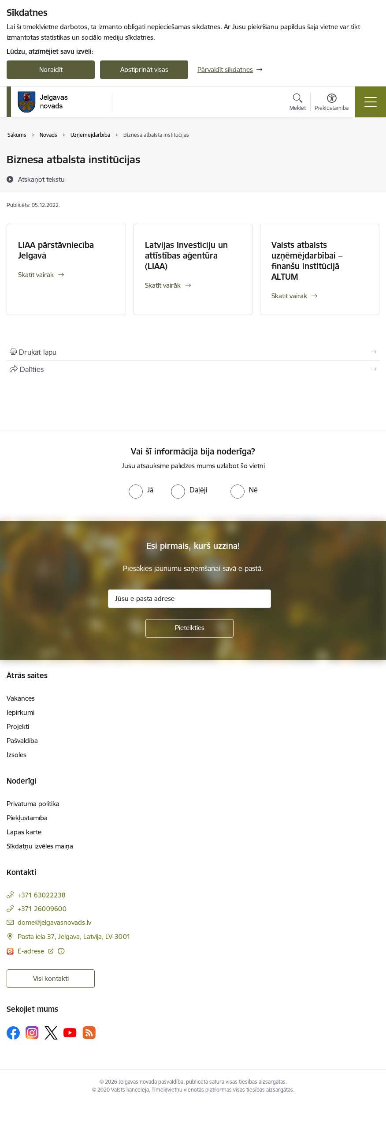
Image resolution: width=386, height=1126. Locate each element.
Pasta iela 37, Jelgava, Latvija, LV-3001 (74, 936)
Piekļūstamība (27, 818)
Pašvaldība (22, 740)
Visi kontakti (51, 978)
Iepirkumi (20, 712)
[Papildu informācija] (61, 951)
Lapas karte (24, 832)
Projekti (18, 726)
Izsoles (16, 755)
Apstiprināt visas (144, 69)
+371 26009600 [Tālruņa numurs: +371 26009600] (42, 909)
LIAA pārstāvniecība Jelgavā (56, 250)
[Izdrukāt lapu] (193, 352)
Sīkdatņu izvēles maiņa (40, 846)
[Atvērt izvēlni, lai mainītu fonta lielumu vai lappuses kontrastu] (331, 103)
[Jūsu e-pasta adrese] (189, 598)
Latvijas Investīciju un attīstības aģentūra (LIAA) (186, 255)
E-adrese (32, 951)
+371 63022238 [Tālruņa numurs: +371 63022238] (42, 895)
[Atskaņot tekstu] (41, 179)
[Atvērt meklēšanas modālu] (297, 103)
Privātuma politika (33, 803)
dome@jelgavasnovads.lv (54, 922)
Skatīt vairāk (36, 274)
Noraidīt (51, 69)
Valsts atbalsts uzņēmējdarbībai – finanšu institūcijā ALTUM (306, 261)
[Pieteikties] (189, 628)
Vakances (21, 698)
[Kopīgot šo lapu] (193, 369)
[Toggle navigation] (370, 101)
